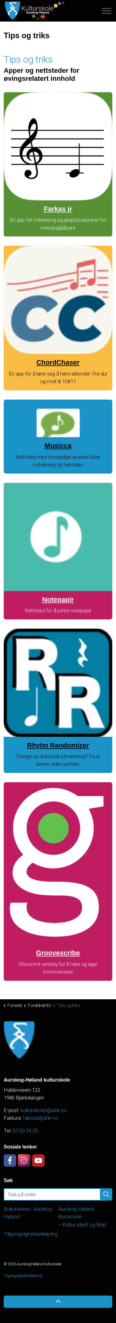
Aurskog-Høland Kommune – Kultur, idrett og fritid (82, 1217)
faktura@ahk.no (40, 1118)
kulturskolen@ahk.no (44, 1110)
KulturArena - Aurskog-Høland (28, 1213)
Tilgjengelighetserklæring (31, 1234)
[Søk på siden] (58, 1194)
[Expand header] (106, 11)
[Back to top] (58, 1302)
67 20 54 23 (25, 1131)
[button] (106, 1194)
